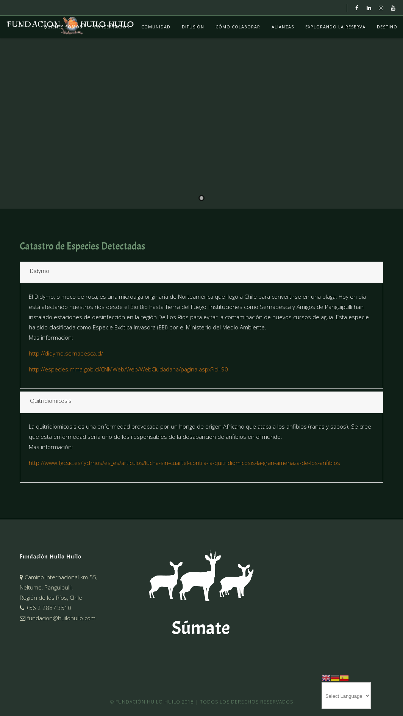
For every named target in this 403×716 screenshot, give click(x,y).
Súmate (201, 628)
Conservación (112, 27)
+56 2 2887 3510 (45, 607)
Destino (387, 27)
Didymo (39, 271)
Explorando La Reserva (335, 27)
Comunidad (155, 27)
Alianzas (283, 27)
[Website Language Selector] (346, 695)
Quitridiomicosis (51, 400)
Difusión (193, 27)
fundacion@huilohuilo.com (57, 618)
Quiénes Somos (63, 27)
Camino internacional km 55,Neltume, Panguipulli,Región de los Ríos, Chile (58, 587)
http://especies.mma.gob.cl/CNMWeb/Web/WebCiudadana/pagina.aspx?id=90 (128, 369)
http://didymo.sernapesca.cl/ (66, 353)
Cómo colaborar (238, 27)
